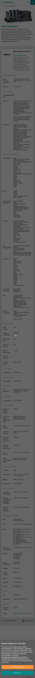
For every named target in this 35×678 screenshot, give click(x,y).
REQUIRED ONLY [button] (17, 667)
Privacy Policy (27, 660)
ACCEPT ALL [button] (17, 673)
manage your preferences (10, 657)
